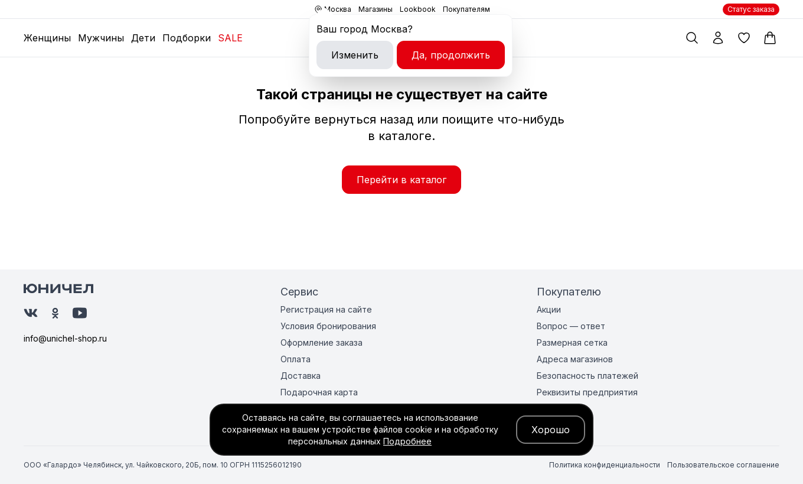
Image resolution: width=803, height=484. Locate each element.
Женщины (47, 38)
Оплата (295, 359)
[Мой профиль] (718, 37)
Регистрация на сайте (326, 309)
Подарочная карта (319, 392)
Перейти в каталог (401, 180)
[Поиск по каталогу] (692, 37)
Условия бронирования (328, 326)
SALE (230, 38)
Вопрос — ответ (571, 326)
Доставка (300, 376)
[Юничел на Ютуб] (80, 313)
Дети (143, 38)
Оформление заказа (321, 342)
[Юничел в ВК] (31, 312)
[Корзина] (769, 37)
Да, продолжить (451, 55)
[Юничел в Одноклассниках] (55, 313)
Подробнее (407, 441)
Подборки (186, 38)
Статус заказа (751, 9)
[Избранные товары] (744, 37)
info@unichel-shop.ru (65, 338)
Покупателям (466, 9)
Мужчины (101, 38)
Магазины (375, 9)
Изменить (354, 55)
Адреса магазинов (575, 359)
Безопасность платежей (587, 376)
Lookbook (418, 9)
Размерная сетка (572, 342)
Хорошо (550, 430)
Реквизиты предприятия (587, 392)
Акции (549, 309)
